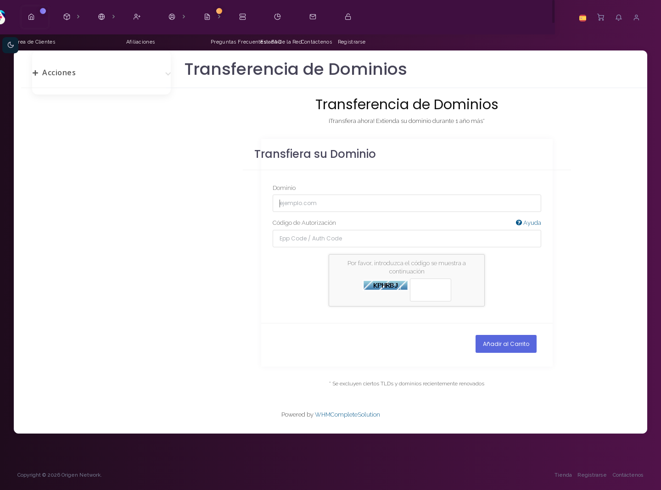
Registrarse (591, 476)
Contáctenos (627, 476)
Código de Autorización (407, 223)
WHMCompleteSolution (347, 415)
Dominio (284, 187)
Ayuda (528, 222)
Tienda (562, 476)
